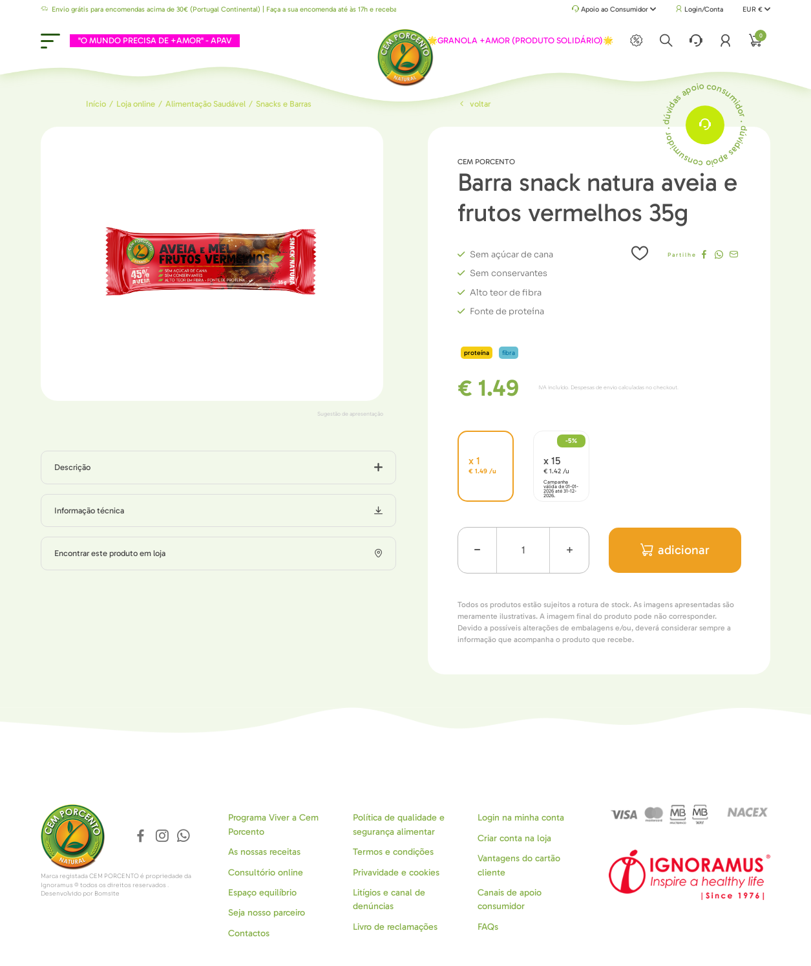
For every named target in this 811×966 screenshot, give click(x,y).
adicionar (675, 549)
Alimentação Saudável (205, 104)
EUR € (756, 9)
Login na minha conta (521, 817)
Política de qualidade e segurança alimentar (399, 824)
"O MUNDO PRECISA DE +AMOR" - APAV (154, 40)
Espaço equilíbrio (262, 892)
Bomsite (107, 893)
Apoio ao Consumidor (614, 10)
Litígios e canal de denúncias (389, 899)
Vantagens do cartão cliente (519, 865)
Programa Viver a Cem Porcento (273, 824)
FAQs (488, 926)
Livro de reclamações (395, 926)
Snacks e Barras (283, 104)
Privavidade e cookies (396, 872)
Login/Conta (699, 9)
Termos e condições (393, 851)
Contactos (248, 933)
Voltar (474, 104)
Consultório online (265, 872)
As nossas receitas (264, 851)
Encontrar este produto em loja (109, 553)
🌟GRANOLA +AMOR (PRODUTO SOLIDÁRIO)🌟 (520, 40)
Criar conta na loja (514, 838)
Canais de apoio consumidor (510, 899)
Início (96, 104)
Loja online (135, 104)
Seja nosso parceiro (266, 912)
